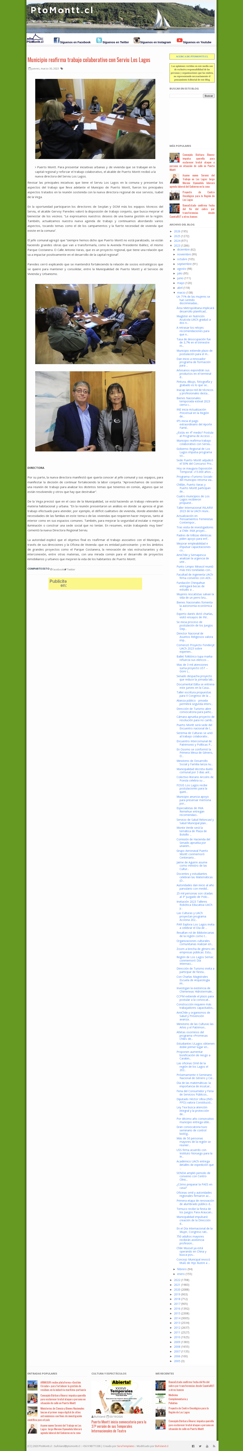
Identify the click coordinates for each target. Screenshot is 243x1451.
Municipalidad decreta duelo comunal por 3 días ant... (195, 770)
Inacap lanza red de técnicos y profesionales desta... (195, 391)
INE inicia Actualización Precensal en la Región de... (193, 413)
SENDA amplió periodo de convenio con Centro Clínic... (193, 1176)
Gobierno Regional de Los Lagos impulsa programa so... (194, 452)
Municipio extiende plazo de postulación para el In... (195, 352)
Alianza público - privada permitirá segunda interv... (195, 702)
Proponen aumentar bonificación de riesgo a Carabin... (193, 1055)
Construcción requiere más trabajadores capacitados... (195, 1006)
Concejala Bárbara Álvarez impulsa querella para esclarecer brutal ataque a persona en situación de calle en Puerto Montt (192, 162)
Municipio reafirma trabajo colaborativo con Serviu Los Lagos (88, 59)
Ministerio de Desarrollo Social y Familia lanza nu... (195, 762)
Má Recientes (165, 1373)
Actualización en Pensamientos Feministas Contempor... (195, 519)
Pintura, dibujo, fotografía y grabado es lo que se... (194, 383)
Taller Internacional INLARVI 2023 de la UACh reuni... (195, 509)
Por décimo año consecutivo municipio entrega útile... (195, 1120)
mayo (181, 283)
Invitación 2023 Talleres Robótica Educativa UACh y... (194, 905)
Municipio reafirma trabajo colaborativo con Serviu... (194, 442)
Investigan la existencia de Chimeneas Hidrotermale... (195, 989)
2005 (177, 1361)
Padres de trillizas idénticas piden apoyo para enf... (194, 537)
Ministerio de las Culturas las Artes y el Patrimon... (195, 1025)
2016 (177, 1308)
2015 (177, 1313)
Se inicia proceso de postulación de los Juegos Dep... (195, 625)
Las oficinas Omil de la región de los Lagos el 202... (192, 1066)
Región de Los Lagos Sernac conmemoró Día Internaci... (195, 960)
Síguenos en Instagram (155, 42)
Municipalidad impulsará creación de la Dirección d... (194, 1220)
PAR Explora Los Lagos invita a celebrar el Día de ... (195, 926)
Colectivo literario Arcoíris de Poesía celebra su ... (195, 778)
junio (180, 278)
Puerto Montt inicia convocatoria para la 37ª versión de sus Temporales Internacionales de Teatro (118, 1426)
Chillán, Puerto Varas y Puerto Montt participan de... (194, 488)
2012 (177, 1327)
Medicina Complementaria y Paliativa (178, 1399)
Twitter (69, 569)
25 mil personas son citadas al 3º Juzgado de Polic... (195, 895)
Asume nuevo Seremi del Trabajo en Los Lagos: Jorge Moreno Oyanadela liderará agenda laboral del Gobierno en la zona (192, 180)
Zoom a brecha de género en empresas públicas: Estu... (196, 950)
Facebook (57, 569)
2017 (177, 1304)
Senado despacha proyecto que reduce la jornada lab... (195, 677)
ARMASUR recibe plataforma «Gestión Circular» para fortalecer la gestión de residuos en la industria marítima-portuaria (63, 1386)
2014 (177, 1318)
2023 (177, 245)
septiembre (184, 264)
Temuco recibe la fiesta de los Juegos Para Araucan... (195, 1210)
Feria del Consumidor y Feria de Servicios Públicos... (195, 1092)
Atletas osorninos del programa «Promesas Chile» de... (192, 1035)
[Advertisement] (190, 119)
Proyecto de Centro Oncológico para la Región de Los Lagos (199, 196)
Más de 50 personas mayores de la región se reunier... (194, 1141)
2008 (177, 1346)
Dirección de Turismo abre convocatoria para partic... (195, 710)
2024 (177, 241)
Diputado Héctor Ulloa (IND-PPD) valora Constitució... (195, 1100)
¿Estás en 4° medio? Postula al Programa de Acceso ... (195, 434)
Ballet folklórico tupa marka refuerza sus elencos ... (194, 658)
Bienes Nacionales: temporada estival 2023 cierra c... (193, 401)
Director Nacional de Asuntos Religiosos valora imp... (195, 636)
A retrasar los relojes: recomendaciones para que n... (193, 331)
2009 (177, 1342)
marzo (181, 292)
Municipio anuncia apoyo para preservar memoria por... (194, 800)
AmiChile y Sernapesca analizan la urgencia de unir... (193, 558)
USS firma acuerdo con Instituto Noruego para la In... (194, 1153)
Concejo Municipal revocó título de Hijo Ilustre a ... (193, 1261)
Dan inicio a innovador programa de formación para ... (194, 362)
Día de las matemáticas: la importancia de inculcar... (194, 1084)
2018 (177, 1299)
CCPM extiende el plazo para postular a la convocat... (195, 998)
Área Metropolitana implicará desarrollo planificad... (195, 309)
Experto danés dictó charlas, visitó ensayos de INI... (195, 615)
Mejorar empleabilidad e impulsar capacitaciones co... (194, 547)
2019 (177, 1294)
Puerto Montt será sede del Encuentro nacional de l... (194, 726)
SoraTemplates (125, 1446)
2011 (177, 1332)
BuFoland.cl (161, 1446)
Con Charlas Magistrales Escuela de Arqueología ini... (193, 980)
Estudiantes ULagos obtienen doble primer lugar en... (196, 1045)
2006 (177, 1356)
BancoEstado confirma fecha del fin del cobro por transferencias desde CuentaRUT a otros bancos (192, 211)
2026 (177, 231)
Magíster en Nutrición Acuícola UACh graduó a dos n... (194, 319)
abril (180, 288)
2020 (177, 1289)
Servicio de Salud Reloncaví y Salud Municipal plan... (195, 821)
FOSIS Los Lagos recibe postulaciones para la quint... (192, 788)
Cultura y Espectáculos (109, 1373)
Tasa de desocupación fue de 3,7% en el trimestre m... (194, 342)
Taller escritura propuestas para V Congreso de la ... (194, 694)
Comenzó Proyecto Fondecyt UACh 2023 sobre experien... (196, 648)
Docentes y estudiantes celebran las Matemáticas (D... (195, 877)
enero (181, 1274)
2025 (177, 236)
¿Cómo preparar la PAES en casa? (194, 1186)
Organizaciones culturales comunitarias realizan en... (195, 942)
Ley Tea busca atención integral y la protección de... (193, 1110)
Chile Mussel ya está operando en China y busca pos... (191, 1251)
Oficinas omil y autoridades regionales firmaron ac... (194, 1194)
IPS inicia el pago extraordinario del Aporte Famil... (194, 424)
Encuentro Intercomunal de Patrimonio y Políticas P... (194, 742)
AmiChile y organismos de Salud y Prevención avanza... (193, 1016)
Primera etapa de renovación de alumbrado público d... (195, 1202)
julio (180, 273)
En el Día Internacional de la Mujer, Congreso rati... (195, 1230)
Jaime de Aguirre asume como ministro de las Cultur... (192, 865)
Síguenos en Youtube (197, 42)
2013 (177, 1323)
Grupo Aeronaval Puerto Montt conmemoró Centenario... (192, 854)
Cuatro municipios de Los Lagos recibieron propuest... (193, 499)
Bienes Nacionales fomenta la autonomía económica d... (195, 605)
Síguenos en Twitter (115, 42)
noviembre (184, 254)
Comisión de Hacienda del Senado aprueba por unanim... (193, 842)
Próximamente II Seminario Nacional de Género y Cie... (195, 1076)
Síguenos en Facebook (75, 42)
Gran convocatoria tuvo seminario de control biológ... (192, 1130)
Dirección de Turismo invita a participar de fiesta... (195, 970)
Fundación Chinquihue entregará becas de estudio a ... (191, 586)
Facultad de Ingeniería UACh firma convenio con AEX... (195, 576)
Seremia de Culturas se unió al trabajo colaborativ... (195, 734)
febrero (182, 1269)
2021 (177, 1285)
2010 (177, 1337)
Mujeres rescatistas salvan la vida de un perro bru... (195, 595)
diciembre (183, 249)
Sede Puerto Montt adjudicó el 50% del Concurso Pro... (195, 461)
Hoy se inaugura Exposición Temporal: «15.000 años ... (195, 470)
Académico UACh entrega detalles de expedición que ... (195, 1164)
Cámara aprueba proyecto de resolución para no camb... (196, 718)
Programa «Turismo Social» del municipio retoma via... (195, 478)
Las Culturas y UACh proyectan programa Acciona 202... (191, 916)
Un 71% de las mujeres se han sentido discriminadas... (193, 300)
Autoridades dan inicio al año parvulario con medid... (195, 886)
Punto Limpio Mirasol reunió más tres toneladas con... (195, 568)
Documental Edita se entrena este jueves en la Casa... (195, 686)
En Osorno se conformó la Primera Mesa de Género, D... (195, 752)
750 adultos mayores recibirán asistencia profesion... (190, 1240)
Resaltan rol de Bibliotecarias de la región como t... (195, 934)
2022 (177, 1280)
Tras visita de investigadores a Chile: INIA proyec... (195, 529)
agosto (181, 269)
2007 (177, 1351)
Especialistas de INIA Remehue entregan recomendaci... (190, 811)
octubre (182, 259)
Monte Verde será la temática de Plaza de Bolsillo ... (192, 831)
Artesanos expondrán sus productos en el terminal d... (194, 373)
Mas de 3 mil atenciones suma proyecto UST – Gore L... (192, 668)
